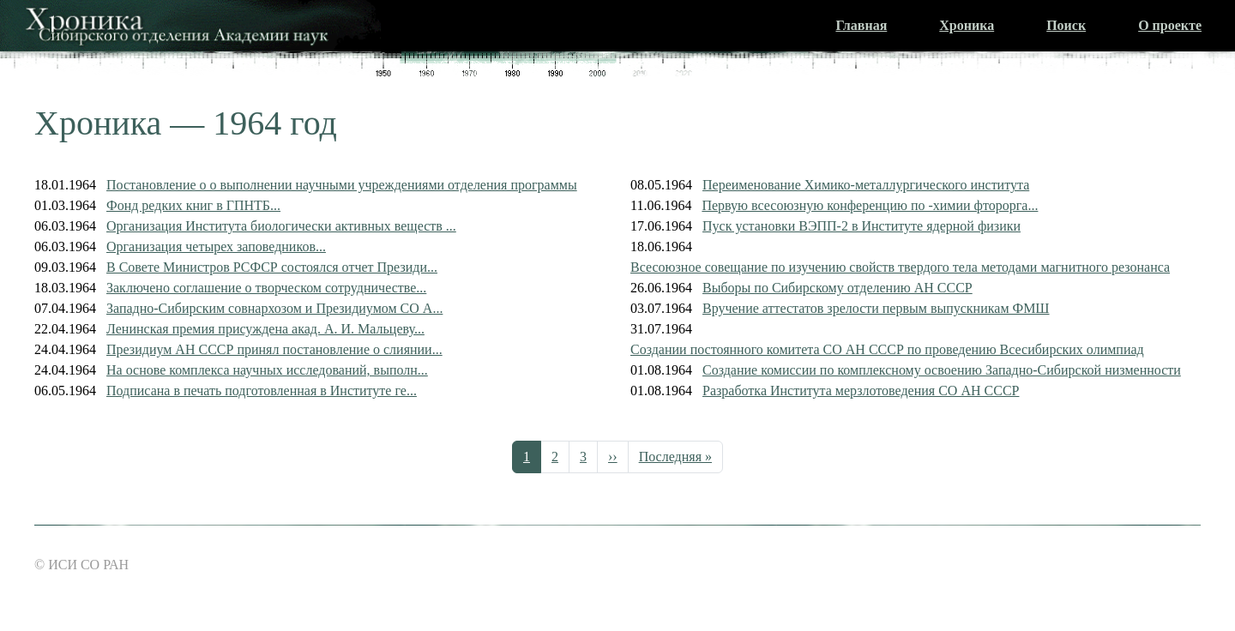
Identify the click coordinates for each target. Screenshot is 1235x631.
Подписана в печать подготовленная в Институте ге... (261, 390)
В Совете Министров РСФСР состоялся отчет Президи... (271, 267)
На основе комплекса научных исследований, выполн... (267, 370)
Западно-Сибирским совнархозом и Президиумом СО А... (274, 308)
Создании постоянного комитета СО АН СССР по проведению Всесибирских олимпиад (887, 349)
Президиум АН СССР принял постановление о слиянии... (274, 349)
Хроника (966, 25)
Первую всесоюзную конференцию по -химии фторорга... (870, 205)
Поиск (1066, 25)
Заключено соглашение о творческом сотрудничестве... (266, 287)
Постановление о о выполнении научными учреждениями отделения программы (341, 184)
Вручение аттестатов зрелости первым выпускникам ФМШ (876, 308)
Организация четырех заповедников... (216, 246)
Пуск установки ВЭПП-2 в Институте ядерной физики (861, 226)
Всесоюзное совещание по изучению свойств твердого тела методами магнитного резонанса (900, 267)
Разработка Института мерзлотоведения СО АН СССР (860, 390)
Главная (861, 25)
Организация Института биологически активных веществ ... (281, 226)
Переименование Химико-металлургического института (865, 184)
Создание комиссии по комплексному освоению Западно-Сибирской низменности (941, 370)
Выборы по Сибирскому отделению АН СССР (837, 287)
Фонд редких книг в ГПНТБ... (193, 205)
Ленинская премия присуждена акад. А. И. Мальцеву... (265, 329)
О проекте (1170, 25)
